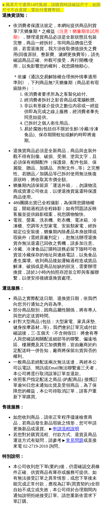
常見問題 (74, 440)
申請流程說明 (66, 428)
